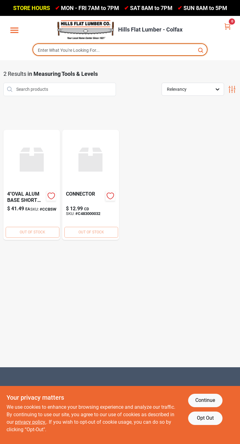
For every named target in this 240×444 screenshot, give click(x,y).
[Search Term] (120, 50)
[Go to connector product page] (90, 185)
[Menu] (14, 31)
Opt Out (205, 418)
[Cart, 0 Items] (227, 26)
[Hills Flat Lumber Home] (86, 29)
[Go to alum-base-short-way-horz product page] (31, 185)
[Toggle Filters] (232, 89)
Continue (205, 400)
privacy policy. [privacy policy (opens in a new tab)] (30, 422)
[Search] (201, 50)
